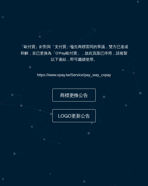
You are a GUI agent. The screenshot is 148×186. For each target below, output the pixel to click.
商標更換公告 (74, 95)
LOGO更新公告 (74, 116)
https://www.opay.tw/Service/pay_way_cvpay (74, 75)
